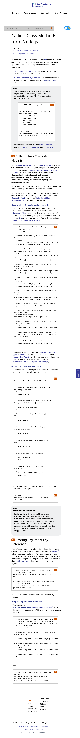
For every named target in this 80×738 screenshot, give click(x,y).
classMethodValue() (23, 165)
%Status (55, 551)
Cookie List (39, 729)
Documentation (30, 13)
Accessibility (44, 726)
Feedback (78, 373)
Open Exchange (61, 13)
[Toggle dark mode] (67, 28)
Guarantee (34, 726)
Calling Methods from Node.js (26, 71)
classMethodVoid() (44, 165)
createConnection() (31, 147)
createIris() (48, 147)
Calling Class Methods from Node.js (25, 50)
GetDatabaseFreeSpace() (42, 607)
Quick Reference (46, 145)
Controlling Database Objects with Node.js (30, 362)
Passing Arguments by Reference (24, 54)
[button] (13, 156)
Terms (26, 726)
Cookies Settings (29, 729)
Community (45, 13)
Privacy (21, 726)
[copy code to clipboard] (51, 105)
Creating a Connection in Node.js (26, 220)
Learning (15, 13)
